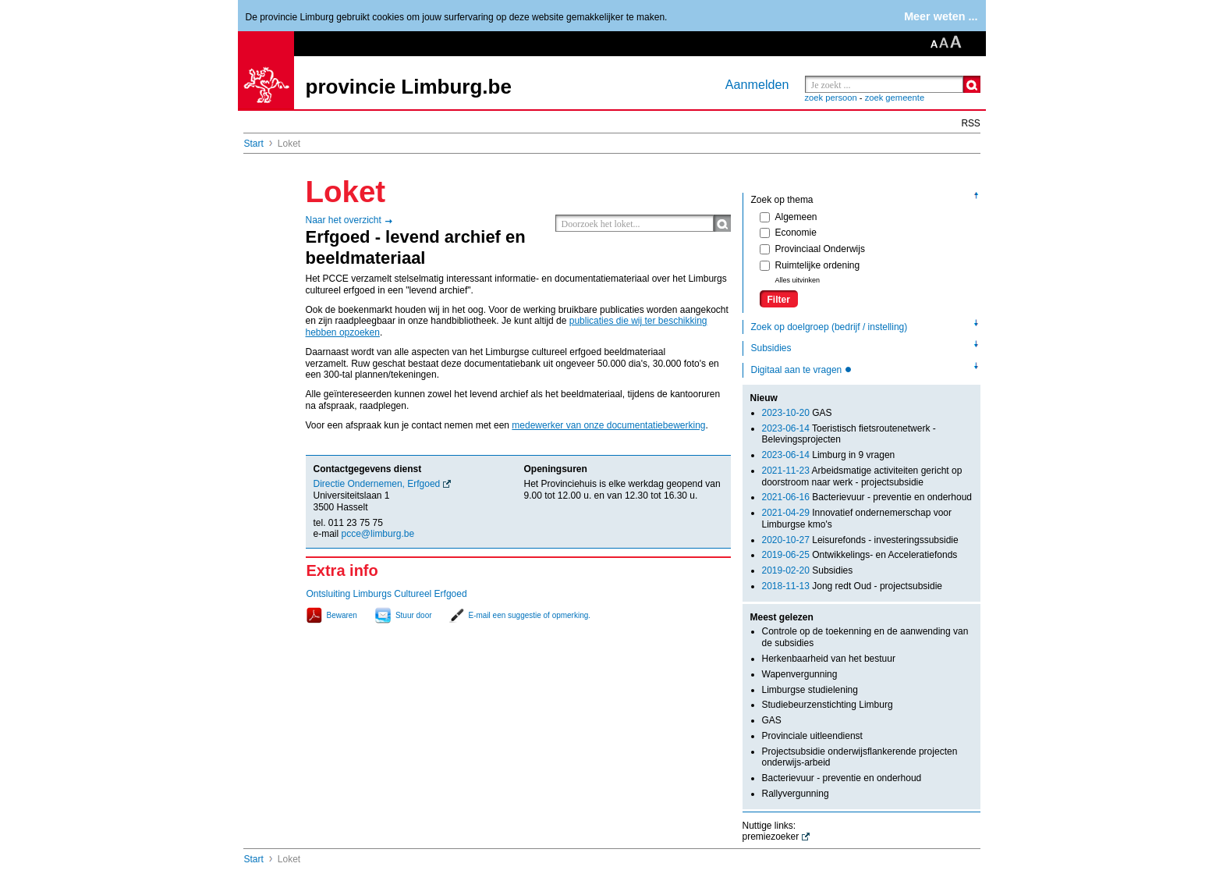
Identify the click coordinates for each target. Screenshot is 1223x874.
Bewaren (342, 615)
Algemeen (788, 216)
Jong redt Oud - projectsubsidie (852, 586)
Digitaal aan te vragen (798, 369)
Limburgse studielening (810, 689)
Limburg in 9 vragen (828, 454)
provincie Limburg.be (409, 86)
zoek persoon (831, 97)
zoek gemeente (895, 97)
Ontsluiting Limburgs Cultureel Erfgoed (387, 593)
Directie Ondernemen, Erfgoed (377, 483)
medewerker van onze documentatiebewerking (608, 425)
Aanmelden (757, 84)
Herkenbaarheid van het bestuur (828, 658)
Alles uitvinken (798, 280)
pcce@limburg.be (378, 533)
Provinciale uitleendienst (812, 735)
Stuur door (413, 615)
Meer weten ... (940, 16)
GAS (797, 412)
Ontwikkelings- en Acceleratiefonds (860, 554)
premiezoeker (771, 836)
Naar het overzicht (343, 220)
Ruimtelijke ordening (810, 265)
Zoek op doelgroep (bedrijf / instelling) (829, 327)
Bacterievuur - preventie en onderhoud (867, 497)
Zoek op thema (782, 199)
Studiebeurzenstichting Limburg (827, 704)
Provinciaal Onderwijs (812, 248)
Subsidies (771, 348)
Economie (788, 232)
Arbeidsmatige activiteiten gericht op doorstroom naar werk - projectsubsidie (862, 476)
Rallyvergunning (795, 793)
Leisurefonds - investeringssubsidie (860, 540)
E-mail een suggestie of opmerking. (530, 615)
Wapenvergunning (800, 674)
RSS (971, 123)
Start (254, 143)
